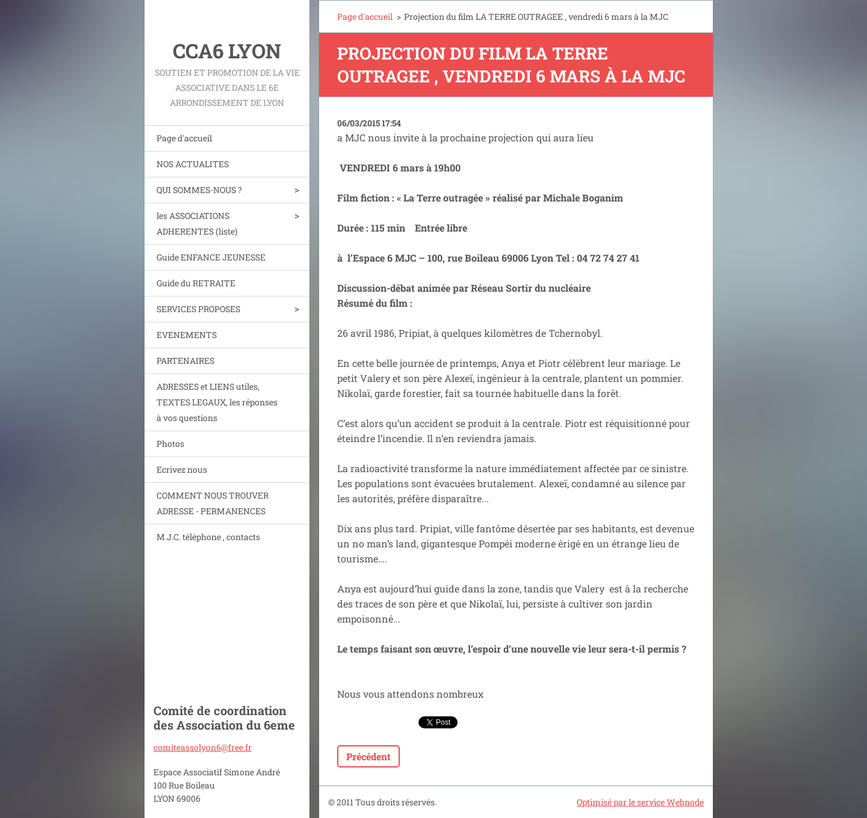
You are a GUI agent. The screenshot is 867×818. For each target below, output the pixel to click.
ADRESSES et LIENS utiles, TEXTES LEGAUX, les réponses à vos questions (217, 402)
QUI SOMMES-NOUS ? (199, 189)
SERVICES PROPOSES (198, 309)
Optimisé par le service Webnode (640, 802)
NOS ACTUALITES (193, 164)
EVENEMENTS (187, 334)
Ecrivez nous (182, 469)
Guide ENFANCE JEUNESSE (211, 257)
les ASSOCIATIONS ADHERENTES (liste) (197, 223)
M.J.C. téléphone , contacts (208, 537)
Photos (170, 443)
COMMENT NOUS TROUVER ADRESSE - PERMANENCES (213, 503)
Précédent (368, 756)
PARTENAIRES (185, 360)
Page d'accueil (184, 138)
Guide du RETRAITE (196, 283)
